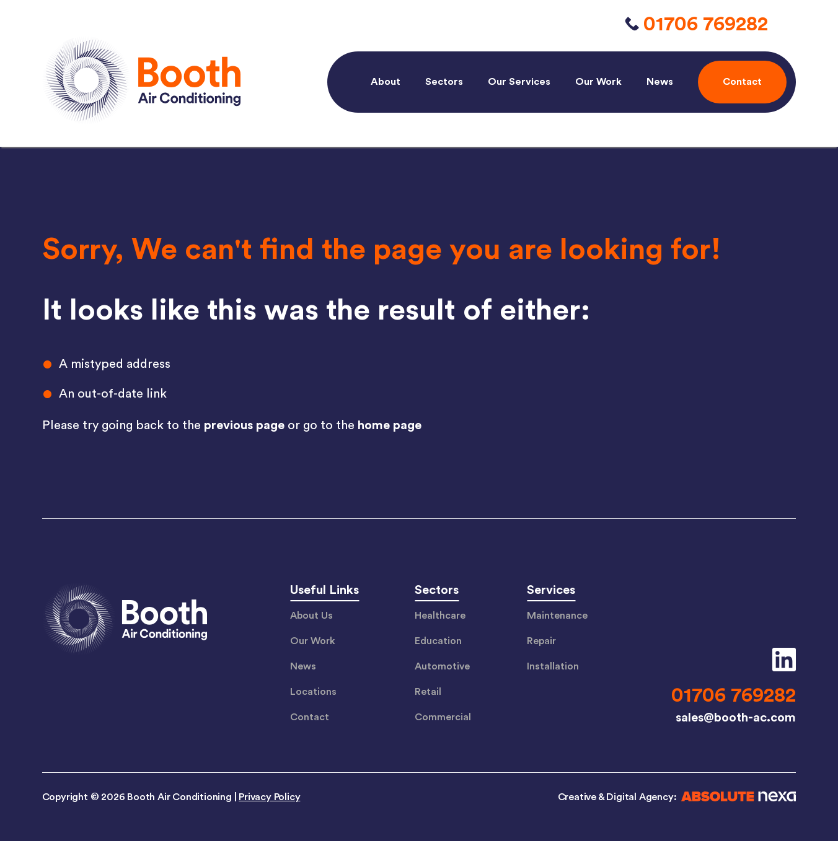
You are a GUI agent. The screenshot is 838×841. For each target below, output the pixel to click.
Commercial (443, 717)
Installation (553, 666)
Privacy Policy (269, 797)
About (385, 82)
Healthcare (440, 616)
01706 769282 (705, 24)
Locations (313, 692)
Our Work (598, 82)
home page (389, 425)
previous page (244, 425)
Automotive (442, 666)
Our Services (519, 82)
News (659, 82)
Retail (428, 692)
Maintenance (557, 616)
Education (438, 641)
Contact (309, 717)
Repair (541, 641)
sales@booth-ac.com (736, 718)
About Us (311, 616)
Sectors (444, 82)
